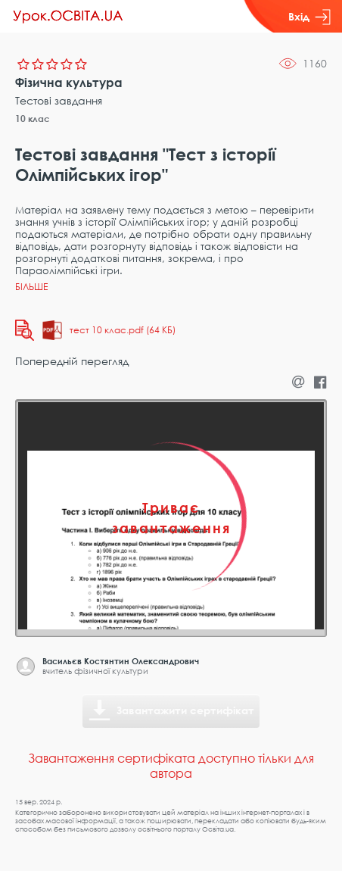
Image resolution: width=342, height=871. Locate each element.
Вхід (309, 16)
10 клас (32, 118)
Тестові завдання (58, 100)
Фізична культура (69, 82)
